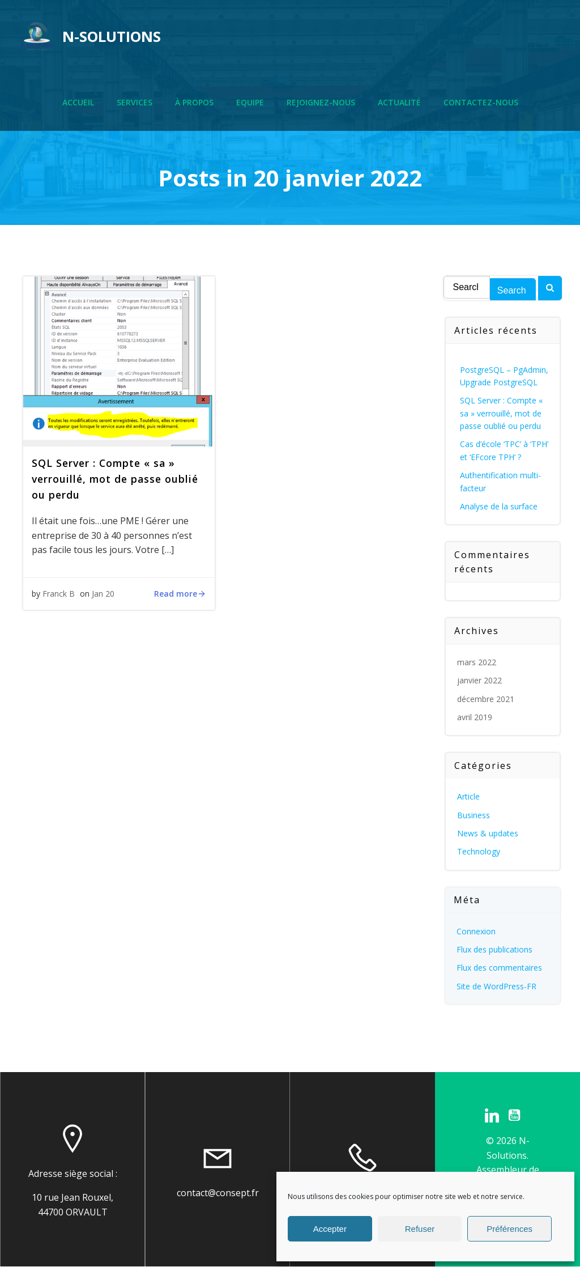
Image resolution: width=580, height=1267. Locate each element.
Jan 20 (103, 593)
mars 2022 (476, 662)
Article (468, 796)
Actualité (399, 102)
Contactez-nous (480, 102)
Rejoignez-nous (321, 102)
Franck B (58, 593)
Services (134, 102)
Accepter (330, 1229)
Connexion (476, 931)
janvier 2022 (479, 680)
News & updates (487, 833)
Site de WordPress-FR (496, 986)
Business (473, 815)
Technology (478, 851)
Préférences (509, 1229)
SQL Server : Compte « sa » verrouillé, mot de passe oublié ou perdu (501, 413)
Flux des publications (494, 949)
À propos (194, 102)
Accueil (78, 102)
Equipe (250, 102)
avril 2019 (474, 717)
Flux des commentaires (499, 967)
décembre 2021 (485, 699)
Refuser (420, 1229)
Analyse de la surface (499, 506)
